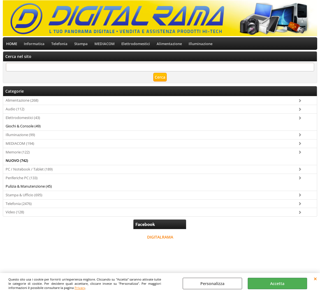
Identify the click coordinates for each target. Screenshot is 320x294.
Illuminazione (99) (20, 134)
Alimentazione (169, 43)
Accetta (277, 283)
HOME (11, 43)
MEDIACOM (104, 43)
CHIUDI (315, 278)
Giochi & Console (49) (23, 126)
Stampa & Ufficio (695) (24, 194)
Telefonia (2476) (19, 203)
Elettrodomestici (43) (23, 117)
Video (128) (15, 211)
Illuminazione (200, 43)
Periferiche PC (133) (22, 177)
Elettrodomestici (135, 43)
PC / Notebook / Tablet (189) (29, 169)
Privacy (80, 288)
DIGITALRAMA (160, 237)
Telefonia (59, 43)
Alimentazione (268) (22, 100)
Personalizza (212, 283)
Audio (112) (15, 108)
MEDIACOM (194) (20, 143)
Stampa (81, 43)
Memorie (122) (18, 152)
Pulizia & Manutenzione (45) (29, 186)
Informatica (34, 43)
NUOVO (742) (17, 160)
